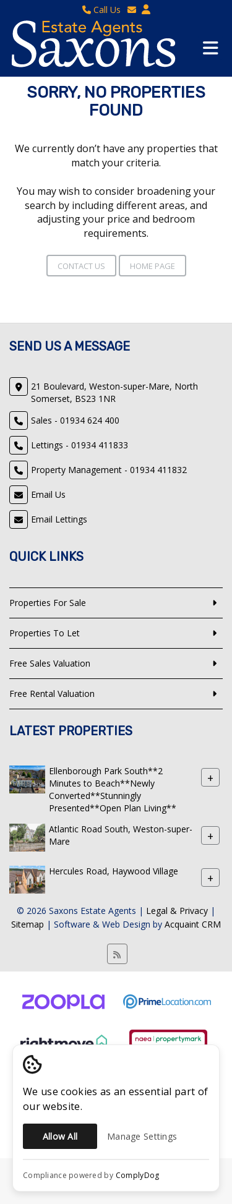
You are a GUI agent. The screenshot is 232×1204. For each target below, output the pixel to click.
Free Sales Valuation (49, 663)
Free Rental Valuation (52, 693)
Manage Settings (142, 1136)
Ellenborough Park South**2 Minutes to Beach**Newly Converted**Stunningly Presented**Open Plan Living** (112, 789)
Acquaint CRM (193, 924)
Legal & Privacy (177, 910)
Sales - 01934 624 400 (75, 420)
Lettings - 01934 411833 (79, 445)
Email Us (48, 494)
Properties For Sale (47, 602)
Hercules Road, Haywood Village (113, 871)
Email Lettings (59, 519)
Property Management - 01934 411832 (109, 470)
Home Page (152, 265)
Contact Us (81, 265)
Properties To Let (44, 633)
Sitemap (27, 924)
